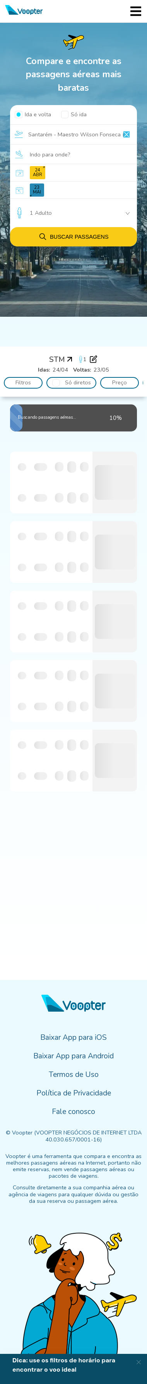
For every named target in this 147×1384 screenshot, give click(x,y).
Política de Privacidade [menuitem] (73, 1093)
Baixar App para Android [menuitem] (73, 1056)
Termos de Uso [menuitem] (74, 1075)
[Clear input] (126, 134)
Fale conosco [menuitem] (73, 1112)
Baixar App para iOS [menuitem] (73, 1037)
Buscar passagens (73, 236)
